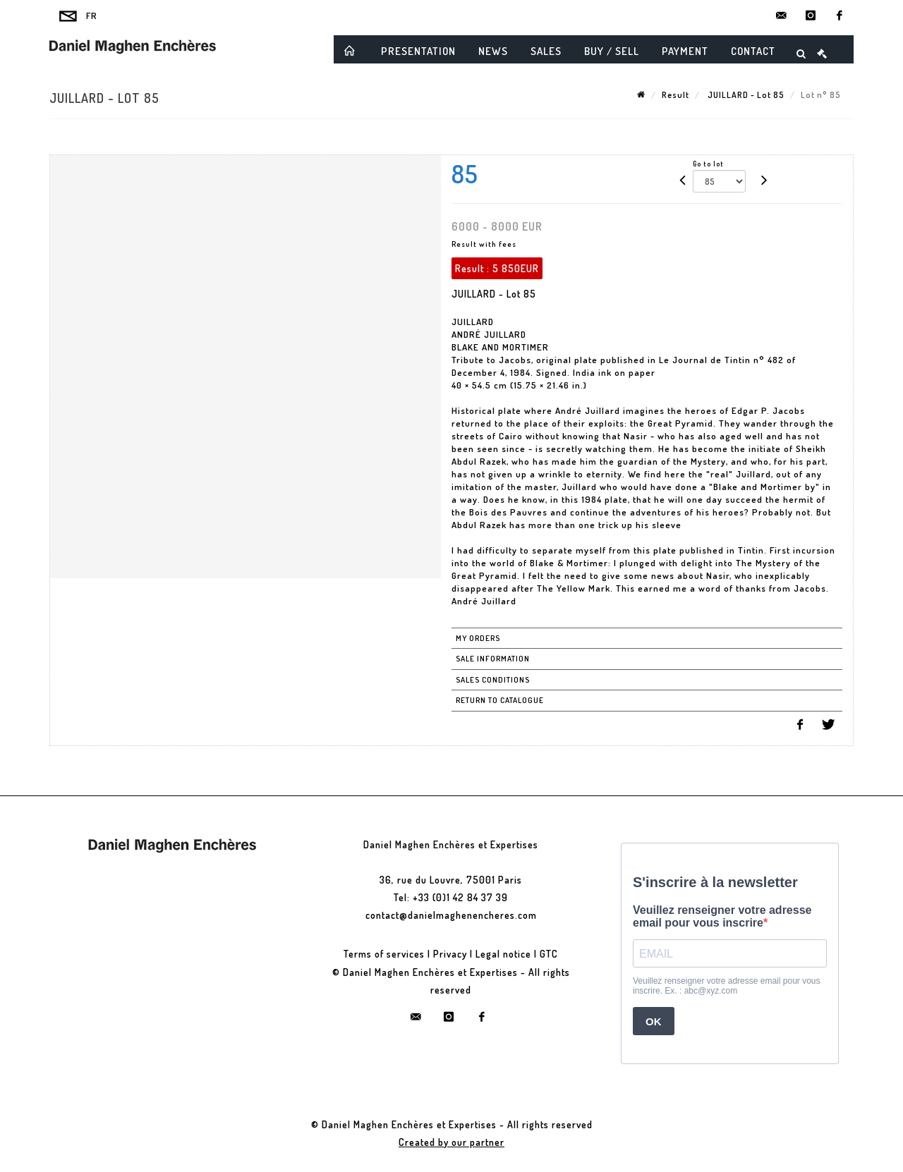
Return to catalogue (500, 700)
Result (675, 95)
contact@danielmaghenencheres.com (451, 915)
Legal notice (503, 954)
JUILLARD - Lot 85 (744, 95)
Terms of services (384, 954)
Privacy (450, 954)
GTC (549, 954)
